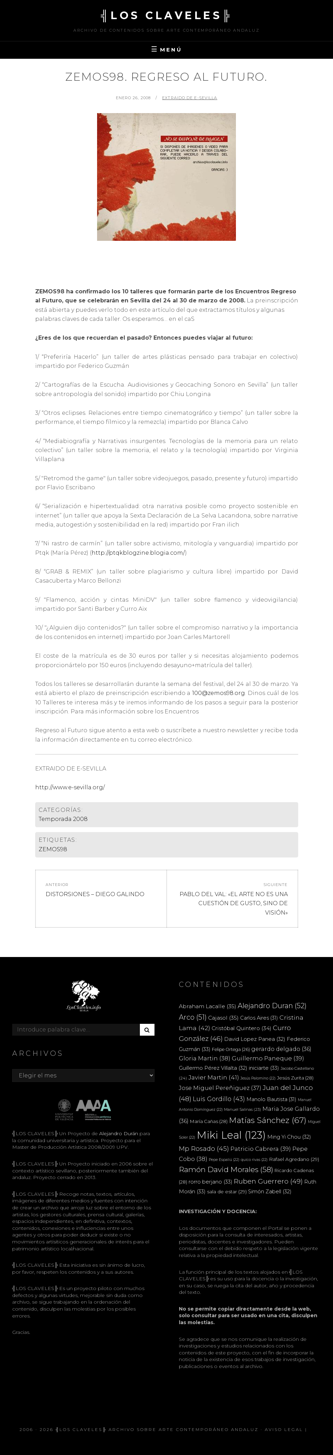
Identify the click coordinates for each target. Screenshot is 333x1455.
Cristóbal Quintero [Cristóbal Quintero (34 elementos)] (241, 1028)
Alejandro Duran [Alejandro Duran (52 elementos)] (272, 1006)
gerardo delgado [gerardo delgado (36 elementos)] (281, 1048)
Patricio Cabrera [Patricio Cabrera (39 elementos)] (260, 1148)
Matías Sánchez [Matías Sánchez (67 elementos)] (268, 1120)
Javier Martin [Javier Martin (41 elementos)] (213, 1077)
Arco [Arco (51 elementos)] (193, 1017)
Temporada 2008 (63, 819)
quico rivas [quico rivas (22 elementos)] (254, 1159)
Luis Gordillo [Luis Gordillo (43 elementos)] (219, 1098)
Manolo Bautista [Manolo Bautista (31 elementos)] (271, 1099)
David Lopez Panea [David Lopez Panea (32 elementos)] (254, 1039)
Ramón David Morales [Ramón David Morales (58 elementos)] (226, 1169)
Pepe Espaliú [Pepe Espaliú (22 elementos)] (224, 1159)
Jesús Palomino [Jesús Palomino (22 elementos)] (258, 1078)
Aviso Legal (284, 1429)
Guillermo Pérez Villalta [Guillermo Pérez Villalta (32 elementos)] (213, 1068)
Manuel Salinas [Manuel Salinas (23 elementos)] (242, 1109)
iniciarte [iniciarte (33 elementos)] (264, 1068)
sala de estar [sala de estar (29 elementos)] (227, 1191)
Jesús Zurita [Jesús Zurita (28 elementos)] (295, 1078)
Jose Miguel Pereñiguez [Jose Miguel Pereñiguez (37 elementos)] (220, 1087)
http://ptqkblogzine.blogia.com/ (138, 552)
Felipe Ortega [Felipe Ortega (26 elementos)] (231, 1049)
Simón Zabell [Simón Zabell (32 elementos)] (270, 1191)
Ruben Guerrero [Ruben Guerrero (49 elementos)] (268, 1181)
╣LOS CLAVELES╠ (166, 15)
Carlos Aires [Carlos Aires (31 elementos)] (259, 1018)
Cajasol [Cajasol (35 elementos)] (223, 1017)
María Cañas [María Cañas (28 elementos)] (209, 1121)
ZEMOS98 (53, 849)
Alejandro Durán (118, 1133)
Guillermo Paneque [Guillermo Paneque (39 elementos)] (268, 1058)
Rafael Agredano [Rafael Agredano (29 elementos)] (294, 1159)
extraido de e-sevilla (189, 97)
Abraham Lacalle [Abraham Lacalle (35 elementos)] (207, 1006)
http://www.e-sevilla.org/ (70, 787)
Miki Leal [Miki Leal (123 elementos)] (231, 1135)
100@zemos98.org (218, 693)
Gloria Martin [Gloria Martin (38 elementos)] (204, 1058)
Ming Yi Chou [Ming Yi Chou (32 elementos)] (289, 1137)
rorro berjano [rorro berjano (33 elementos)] (210, 1181)
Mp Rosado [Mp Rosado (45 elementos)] (204, 1149)
